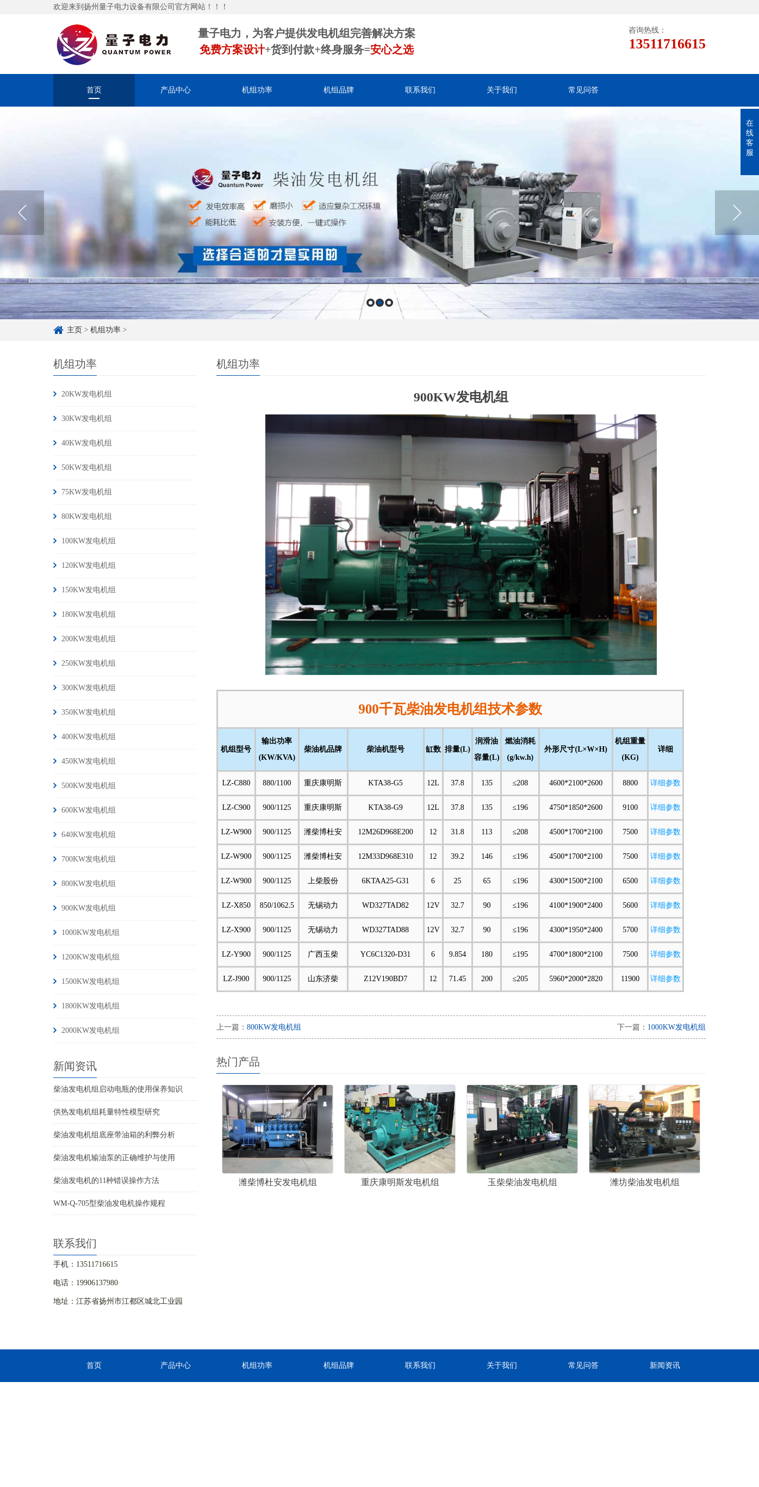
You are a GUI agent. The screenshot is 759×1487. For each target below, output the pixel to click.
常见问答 (583, 90)
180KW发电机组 (88, 614)
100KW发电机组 (88, 541)
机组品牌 (338, 90)
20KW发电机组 (86, 394)
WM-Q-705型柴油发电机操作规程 (109, 1203)
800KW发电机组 (88, 883)
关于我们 (502, 90)
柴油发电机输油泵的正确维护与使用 (114, 1158)
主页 (74, 330)
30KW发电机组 (86, 418)
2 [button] (380, 303)
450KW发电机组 (88, 761)
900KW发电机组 (88, 908)
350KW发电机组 (88, 712)
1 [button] (370, 303)
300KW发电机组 (88, 688)
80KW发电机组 (86, 516)
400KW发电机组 (88, 737)
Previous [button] (22, 212)
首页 (94, 90)
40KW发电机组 (86, 443)
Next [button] (737, 212)
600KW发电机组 (88, 810)
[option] (379, 213)
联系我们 (420, 90)
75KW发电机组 (86, 492)
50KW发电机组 (86, 467)
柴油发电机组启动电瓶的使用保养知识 (118, 1089)
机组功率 (257, 90)
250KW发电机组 (88, 663)
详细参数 (665, 783)
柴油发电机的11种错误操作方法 (106, 1180)
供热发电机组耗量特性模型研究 (106, 1112)
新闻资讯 (665, 1365)
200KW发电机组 (88, 639)
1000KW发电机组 (90, 932)
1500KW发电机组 (90, 981)
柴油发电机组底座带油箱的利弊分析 (114, 1135)
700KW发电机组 (88, 859)
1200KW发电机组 (90, 957)
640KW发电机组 (88, 835)
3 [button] (389, 303)
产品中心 (175, 90)
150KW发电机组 (88, 590)
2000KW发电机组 (90, 1030)
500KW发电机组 (88, 786)
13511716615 (667, 44)
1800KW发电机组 (90, 1006)
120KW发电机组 (88, 565)
